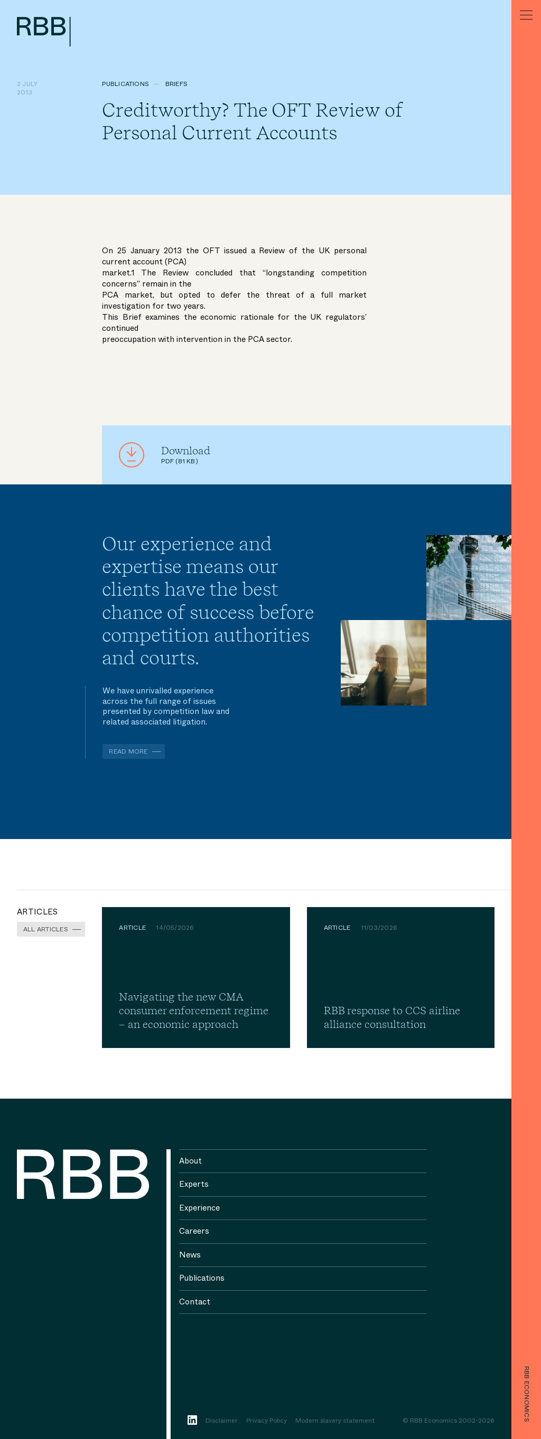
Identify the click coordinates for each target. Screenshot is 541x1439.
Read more (128, 751)
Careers (194, 1231)
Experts (194, 1184)
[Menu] (526, 14)
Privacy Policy (266, 1421)
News (190, 1255)
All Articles (45, 929)
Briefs (176, 84)
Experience (199, 1208)
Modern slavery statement (335, 1421)
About (190, 1161)
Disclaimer (222, 1421)
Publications (125, 84)
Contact (194, 1302)
